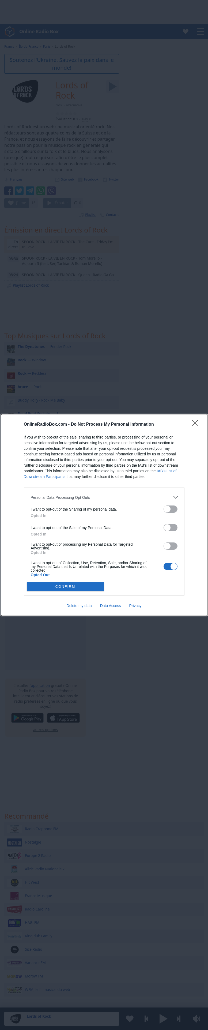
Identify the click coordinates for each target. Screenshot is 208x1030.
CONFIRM (65, 587)
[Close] (197, 425)
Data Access (110, 606)
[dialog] (104, 515)
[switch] (170, 509)
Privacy (135, 606)
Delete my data (79, 606)
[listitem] (104, 497)
